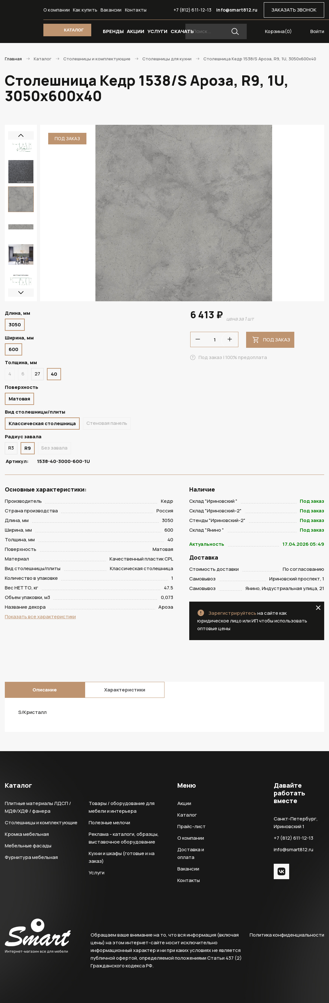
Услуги (96, 872)
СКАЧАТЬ (182, 31)
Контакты (136, 10)
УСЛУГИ (157, 31)
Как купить (85, 10)
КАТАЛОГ (74, 30)
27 (37, 373)
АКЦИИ (135, 31)
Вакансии (111, 10)
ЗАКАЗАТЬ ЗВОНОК (293, 9)
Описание (44, 689)
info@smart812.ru (236, 10)
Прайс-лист (191, 826)
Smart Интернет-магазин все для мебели (21, 12)
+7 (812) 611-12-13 (192, 10)
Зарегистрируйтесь (232, 613)
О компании (56, 10)
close (318, 607)
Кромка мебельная (27, 834)
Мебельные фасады (28, 845)
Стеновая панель (106, 423)
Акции (184, 803)
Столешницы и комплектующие (41, 822)
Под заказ (276, 339)
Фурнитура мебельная (31, 857)
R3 (11, 447)
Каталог (187, 814)
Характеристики (124, 689)
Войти (317, 31)
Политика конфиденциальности (287, 934)
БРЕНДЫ (113, 31)
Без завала (54, 447)
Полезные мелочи (109, 822)
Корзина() (278, 31)
